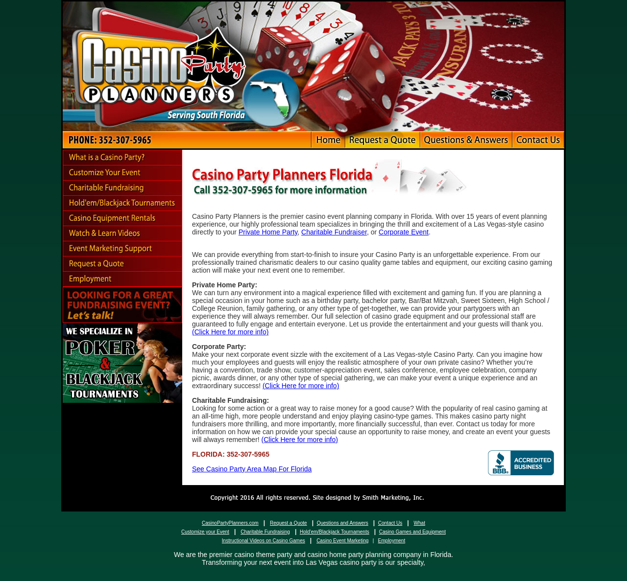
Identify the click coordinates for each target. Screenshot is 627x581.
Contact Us (390, 523)
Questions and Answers (342, 523)
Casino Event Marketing (342, 540)
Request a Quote (288, 523)
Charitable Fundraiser (334, 232)
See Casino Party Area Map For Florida (252, 469)
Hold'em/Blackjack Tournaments (334, 532)
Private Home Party (268, 232)
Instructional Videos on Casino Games (263, 540)
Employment (392, 540)
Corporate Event (404, 232)
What (419, 523)
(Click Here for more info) (230, 332)
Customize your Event (205, 532)
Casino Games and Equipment (412, 532)
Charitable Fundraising (265, 532)
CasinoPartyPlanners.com (230, 523)
